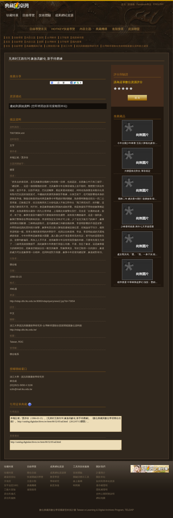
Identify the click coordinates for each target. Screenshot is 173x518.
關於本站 (100, 477)
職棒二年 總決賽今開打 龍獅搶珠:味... (137, 198)
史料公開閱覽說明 (105, 493)
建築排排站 (10, 477)
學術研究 (54, 481)
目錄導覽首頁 (38, 29)
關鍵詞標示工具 (81, 477)
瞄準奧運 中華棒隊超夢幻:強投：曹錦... (137, 282)
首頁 (123, 4)
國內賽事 (77, 41)
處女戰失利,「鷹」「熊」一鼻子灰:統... (137, 254)
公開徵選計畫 (53, 46)
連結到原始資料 (20, 106)
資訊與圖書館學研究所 (87, 46)
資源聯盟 (134, 29)
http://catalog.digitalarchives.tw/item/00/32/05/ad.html (66, 445)
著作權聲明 (102, 485)
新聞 (41, 37)
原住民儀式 (10, 493)
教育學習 (54, 477)
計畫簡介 (100, 472)
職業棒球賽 (78, 37)
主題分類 (31, 481)
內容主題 (85, 29)
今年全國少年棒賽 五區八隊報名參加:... (137, 143)
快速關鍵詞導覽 (35, 477)
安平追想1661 (11, 485)
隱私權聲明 (102, 489)
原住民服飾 (10, 498)
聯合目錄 (31, 472)
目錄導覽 (28, 15)
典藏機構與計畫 (34, 46)
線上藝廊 (77, 481)
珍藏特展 (12, 15)
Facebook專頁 (144, 4)
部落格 (131, 4)
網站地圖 (100, 498)
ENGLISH (158, 4)
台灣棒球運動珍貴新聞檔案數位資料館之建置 (125, 46)
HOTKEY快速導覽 (63, 29)
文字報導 (64, 37)
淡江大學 (67, 46)
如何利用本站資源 (105, 481)
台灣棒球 (51, 37)
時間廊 (76, 485)
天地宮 (7, 481)
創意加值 (54, 485)
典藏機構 (101, 29)
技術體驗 (45, 15)
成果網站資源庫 (58, 472)
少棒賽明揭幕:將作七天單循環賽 (137, 226)
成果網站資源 (64, 15)
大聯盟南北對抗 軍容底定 (137, 171)
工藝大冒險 (10, 489)
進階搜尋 (118, 29)
